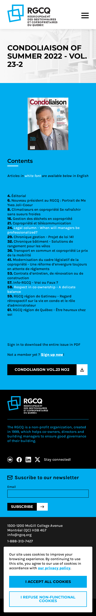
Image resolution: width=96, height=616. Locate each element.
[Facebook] (19, 459)
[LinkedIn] (28, 459)
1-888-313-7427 (20, 541)
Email (11, 487)
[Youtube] (10, 459)
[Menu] (85, 15)
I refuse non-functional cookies (48, 599)
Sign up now (52, 354)
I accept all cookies (48, 582)
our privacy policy (54, 568)
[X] (37, 459)
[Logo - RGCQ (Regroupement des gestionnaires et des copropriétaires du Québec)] (32, 15)
